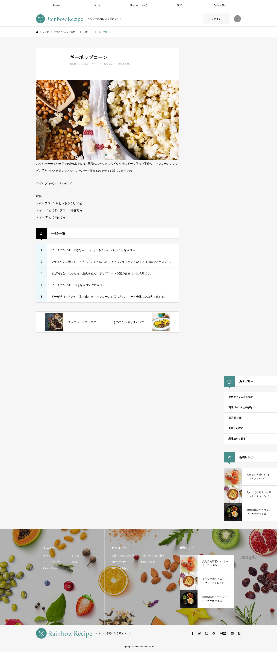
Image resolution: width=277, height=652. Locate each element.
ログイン (216, 18)
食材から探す (235, 428)
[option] (107, 120)
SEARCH (237, 18)
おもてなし (109, 64)
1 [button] (106, 155)
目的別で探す (235, 417)
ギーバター (97, 64)
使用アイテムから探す (240, 397)
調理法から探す (237, 438)
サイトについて (138, 5)
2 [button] (109, 155)
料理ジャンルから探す (240, 407)
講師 (179, 5)
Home (56, 5)
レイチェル (83, 64)
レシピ (97, 5)
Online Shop (220, 5)
